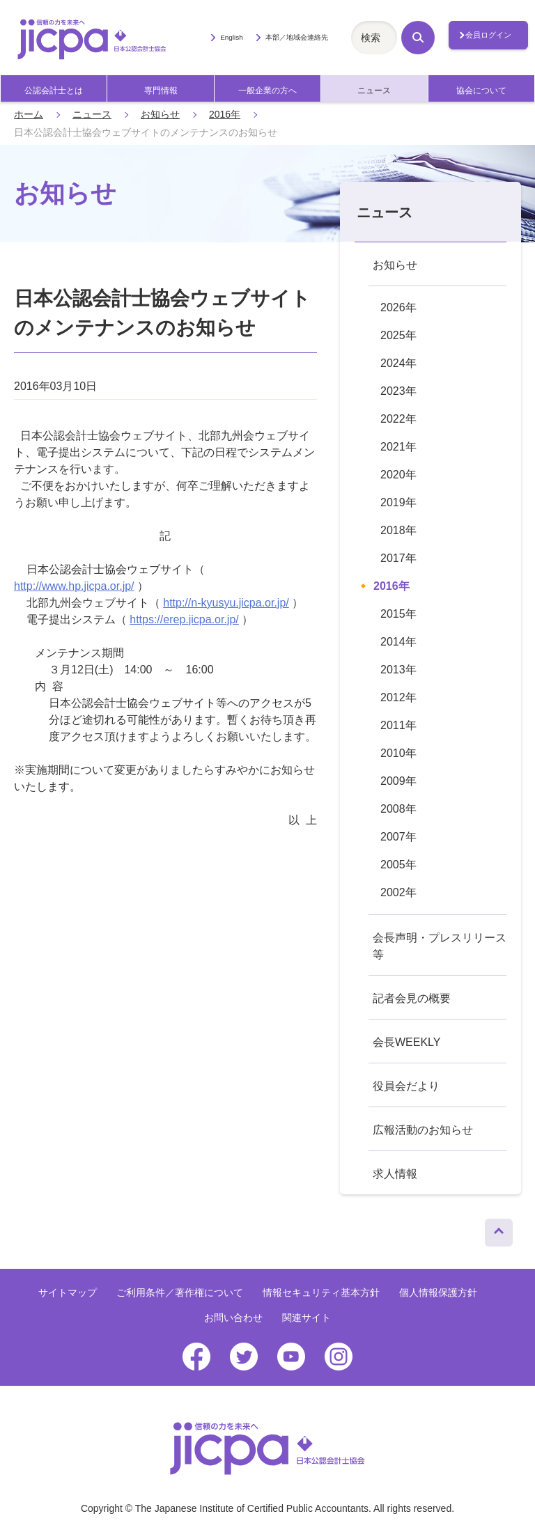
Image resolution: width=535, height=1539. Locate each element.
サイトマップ (67, 1292)
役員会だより (406, 1086)
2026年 (398, 307)
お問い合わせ (233, 1317)
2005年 (398, 864)
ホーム (28, 114)
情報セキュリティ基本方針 (321, 1292)
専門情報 (161, 90)
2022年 (398, 419)
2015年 (398, 614)
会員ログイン (488, 35)
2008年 (398, 809)
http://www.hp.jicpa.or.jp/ (74, 586)
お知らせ (160, 114)
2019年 (398, 502)
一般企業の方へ (267, 90)
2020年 (398, 475)
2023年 (398, 391)
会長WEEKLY (407, 1042)
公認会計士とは (53, 90)
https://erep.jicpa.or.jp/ (184, 619)
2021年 (398, 447)
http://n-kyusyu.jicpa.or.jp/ (226, 603)
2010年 (398, 753)
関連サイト (306, 1317)
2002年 (398, 892)
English (231, 37)
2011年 (398, 725)
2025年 (398, 335)
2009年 (398, 781)
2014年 (398, 642)
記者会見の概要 (412, 998)
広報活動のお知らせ (423, 1130)
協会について (481, 90)
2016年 (224, 114)
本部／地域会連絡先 (296, 37)
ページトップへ (499, 1229)
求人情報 (395, 1174)
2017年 (398, 558)
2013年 (398, 669)
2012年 (398, 697)
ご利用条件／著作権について (179, 1292)
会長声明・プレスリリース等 (439, 946)
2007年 (398, 837)
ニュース (374, 90)
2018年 (398, 530)
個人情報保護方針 (438, 1292)
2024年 (398, 363)
